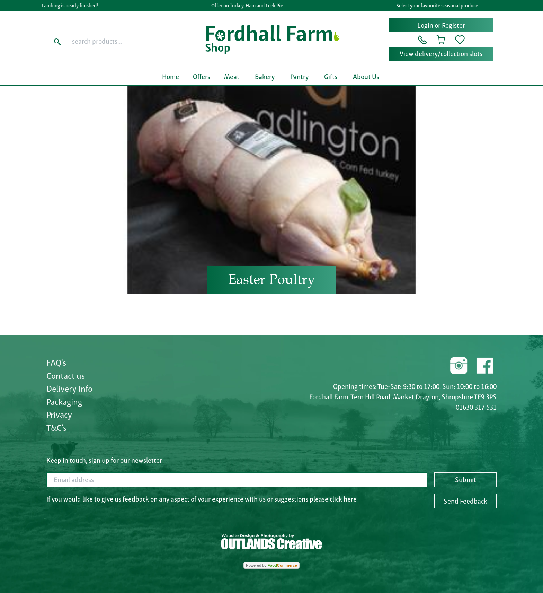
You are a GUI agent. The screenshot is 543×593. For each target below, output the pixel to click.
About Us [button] (366, 76)
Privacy (59, 414)
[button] (422, 39)
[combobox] (121, 41)
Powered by (271, 565)
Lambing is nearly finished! (71, 5)
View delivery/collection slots (441, 54)
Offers (201, 76)
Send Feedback (465, 501)
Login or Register (441, 25)
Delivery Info (69, 388)
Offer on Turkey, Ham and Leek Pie (249, 5)
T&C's (56, 427)
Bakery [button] (265, 76)
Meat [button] (231, 76)
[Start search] (57, 41)
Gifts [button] (330, 76)
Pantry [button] (299, 76)
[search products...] (108, 41)
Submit (465, 480)
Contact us (65, 375)
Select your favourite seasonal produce (439, 5)
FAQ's (56, 362)
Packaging (64, 401)
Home (170, 76)
